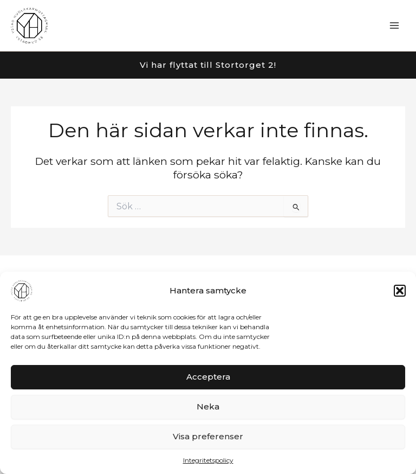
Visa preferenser (208, 436)
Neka (208, 406)
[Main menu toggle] (394, 25)
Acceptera (208, 376)
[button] (399, 290)
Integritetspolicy (208, 460)
